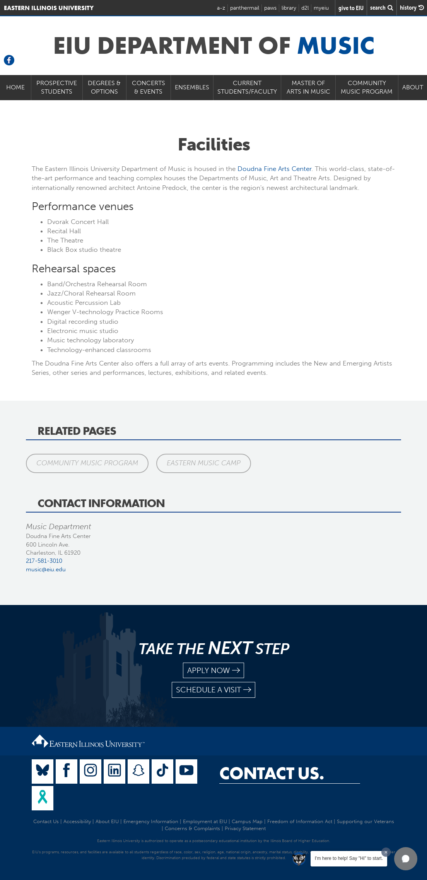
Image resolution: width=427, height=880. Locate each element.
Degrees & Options (104, 87)
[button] (405, 858)
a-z (221, 8)
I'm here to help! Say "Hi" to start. (349, 858)
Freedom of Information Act (299, 821)
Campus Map (247, 821)
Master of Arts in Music (308, 87)
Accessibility (77, 821)
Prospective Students (56, 87)
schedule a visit (213, 690)
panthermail (244, 8)
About (412, 87)
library (289, 8)
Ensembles (192, 87)
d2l (305, 8)
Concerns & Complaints (192, 828)
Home (15, 87)
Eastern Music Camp (204, 463)
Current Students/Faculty (247, 87)
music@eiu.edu (46, 569)
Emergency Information (150, 821)
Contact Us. (271, 773)
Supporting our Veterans (365, 821)
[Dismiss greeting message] (386, 852)
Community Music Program (367, 87)
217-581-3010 (44, 560)
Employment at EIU (205, 821)
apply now (213, 670)
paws (270, 8)
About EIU (107, 821)
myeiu (321, 8)
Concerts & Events (148, 87)
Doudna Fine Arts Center (274, 169)
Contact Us (46, 821)
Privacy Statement (245, 828)
